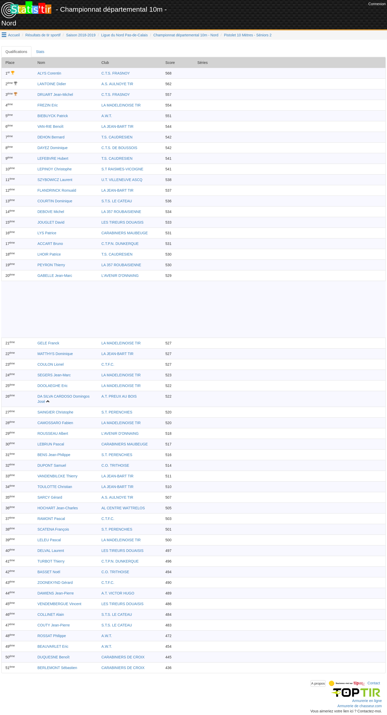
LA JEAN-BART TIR (117, 126)
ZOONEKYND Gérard (55, 582)
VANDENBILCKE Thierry (57, 476)
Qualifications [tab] (16, 52)
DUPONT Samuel (51, 465)
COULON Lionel (50, 364)
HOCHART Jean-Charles (57, 508)
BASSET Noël (48, 572)
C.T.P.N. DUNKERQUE (120, 244)
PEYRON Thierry (51, 265)
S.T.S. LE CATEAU (116, 201)
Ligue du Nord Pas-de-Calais (124, 35)
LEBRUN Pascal (50, 444)
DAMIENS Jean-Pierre (55, 593)
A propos (318, 683)
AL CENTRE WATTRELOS (123, 508)
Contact (374, 683)
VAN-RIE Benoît (50, 126)
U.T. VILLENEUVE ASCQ (121, 180)
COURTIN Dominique (54, 201)
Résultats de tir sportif (42, 35)
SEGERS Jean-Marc (54, 375)
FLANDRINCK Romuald (56, 190)
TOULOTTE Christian (54, 487)
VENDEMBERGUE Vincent (59, 604)
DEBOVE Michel (50, 212)
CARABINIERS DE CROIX (122, 657)
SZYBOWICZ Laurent (54, 180)
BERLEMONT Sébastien (57, 668)
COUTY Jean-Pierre (53, 625)
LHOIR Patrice (49, 254)
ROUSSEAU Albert (52, 433)
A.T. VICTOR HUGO (117, 593)
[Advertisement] (272, 13)
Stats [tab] (40, 52)
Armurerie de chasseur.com (359, 706)
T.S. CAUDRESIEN (116, 137)
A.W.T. (106, 116)
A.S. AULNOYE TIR (117, 84)
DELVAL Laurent (50, 551)
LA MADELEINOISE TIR (120, 105)
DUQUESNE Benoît (53, 657)
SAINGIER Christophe (55, 412)
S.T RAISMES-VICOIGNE (122, 169)
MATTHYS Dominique (55, 354)
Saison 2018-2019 (81, 35)
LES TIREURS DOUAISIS (122, 222)
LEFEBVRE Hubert (52, 158)
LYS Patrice (46, 233)
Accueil (14, 35)
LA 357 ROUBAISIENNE (121, 212)
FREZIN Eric (47, 105)
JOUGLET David (50, 222)
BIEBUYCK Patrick (52, 116)
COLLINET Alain (50, 614)
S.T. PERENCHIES (116, 412)
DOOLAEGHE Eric (52, 386)
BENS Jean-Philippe (53, 455)
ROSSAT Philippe (51, 636)
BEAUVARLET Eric (52, 646)
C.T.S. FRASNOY (115, 73)
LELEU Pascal (49, 540)
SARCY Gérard (49, 497)
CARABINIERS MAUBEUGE (124, 233)
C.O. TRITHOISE (115, 465)
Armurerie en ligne (367, 701)
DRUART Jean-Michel (55, 94)
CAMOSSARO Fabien (55, 423)
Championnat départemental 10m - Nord (186, 35)
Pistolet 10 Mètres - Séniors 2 (248, 35)
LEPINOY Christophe (54, 169)
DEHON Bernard (50, 137)
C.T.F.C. (107, 364)
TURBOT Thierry (51, 561)
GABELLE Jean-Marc (54, 275)
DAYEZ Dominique (52, 148)
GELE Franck (48, 343)
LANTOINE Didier (51, 84)
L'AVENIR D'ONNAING (120, 275)
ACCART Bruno (50, 244)
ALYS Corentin (49, 73)
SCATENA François (53, 529)
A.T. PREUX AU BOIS (119, 396)
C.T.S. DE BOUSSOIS (119, 148)
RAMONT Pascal (51, 519)
